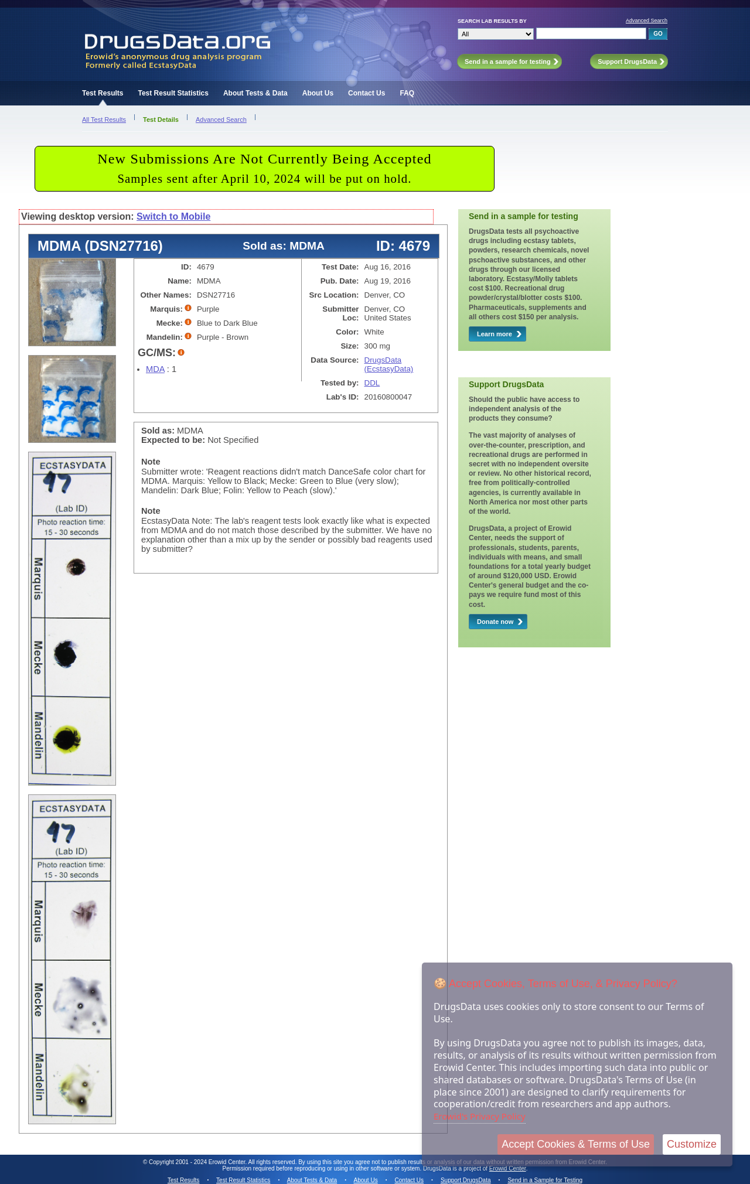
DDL (372, 382)
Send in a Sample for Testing (544, 1180)
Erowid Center (507, 1168)
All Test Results (104, 119)
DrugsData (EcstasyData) (389, 364)
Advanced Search (646, 20)
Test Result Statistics (173, 93)
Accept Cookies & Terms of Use (576, 1144)
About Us (317, 93)
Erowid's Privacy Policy (480, 1116)
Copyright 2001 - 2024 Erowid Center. (198, 1162)
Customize (692, 1144)
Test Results (102, 93)
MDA (155, 369)
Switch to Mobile (173, 216)
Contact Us (366, 93)
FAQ (407, 93)
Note (151, 461)
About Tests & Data (255, 93)
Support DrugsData (466, 1180)
